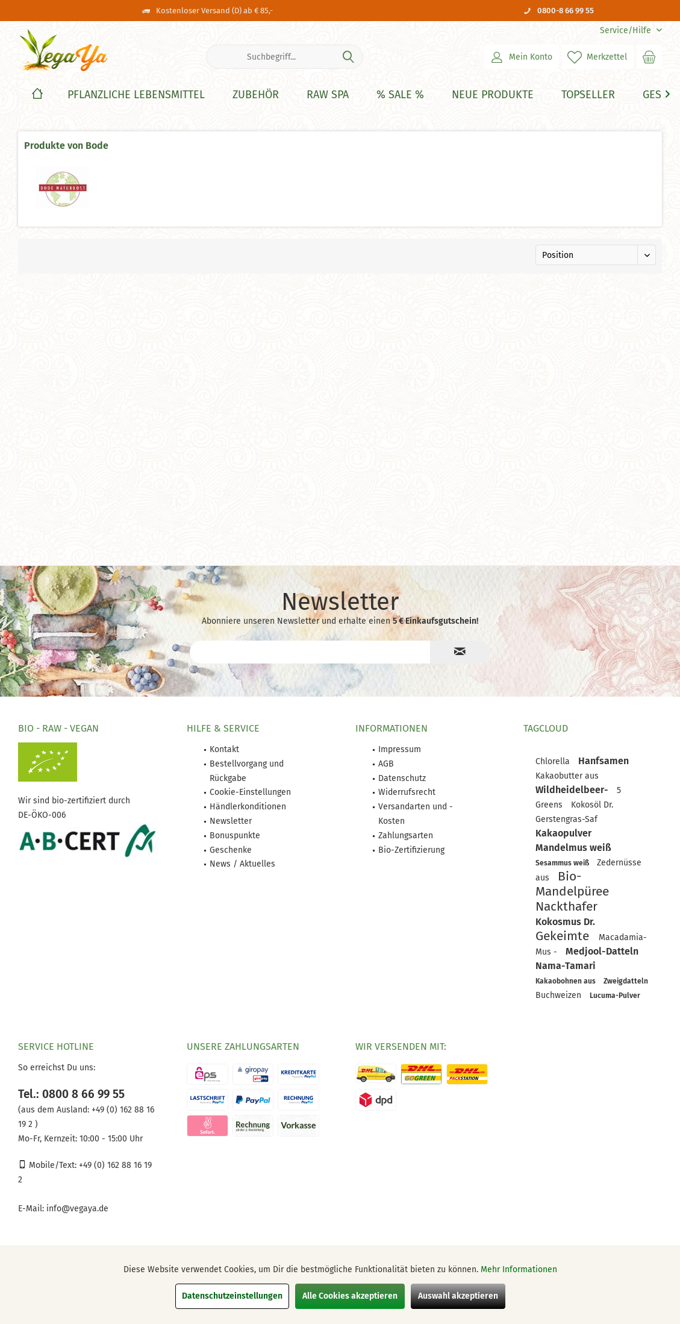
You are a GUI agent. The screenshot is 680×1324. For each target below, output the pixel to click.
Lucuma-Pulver (615, 995)
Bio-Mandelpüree (572, 883)
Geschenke (231, 850)
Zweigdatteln (626, 981)
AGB (386, 764)
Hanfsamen (603, 761)
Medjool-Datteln (602, 951)
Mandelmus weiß (573, 847)
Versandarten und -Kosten (415, 814)
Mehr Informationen (519, 1269)
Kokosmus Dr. (565, 921)
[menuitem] (626, 30)
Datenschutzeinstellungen (232, 1296)
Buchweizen (559, 995)
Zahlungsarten (405, 835)
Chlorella (553, 761)
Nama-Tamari (565, 965)
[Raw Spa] (327, 95)
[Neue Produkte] (492, 95)
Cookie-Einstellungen (250, 792)
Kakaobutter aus (567, 776)
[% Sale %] (400, 95)
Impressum (399, 749)
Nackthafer (566, 906)
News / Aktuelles (242, 864)
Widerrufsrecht (406, 792)
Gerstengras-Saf (566, 819)
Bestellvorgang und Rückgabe (247, 771)
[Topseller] (588, 95)
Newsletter (231, 821)
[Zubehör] (255, 95)
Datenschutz (402, 778)
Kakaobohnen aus (566, 981)
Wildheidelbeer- (573, 789)
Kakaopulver (563, 833)
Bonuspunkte (235, 835)
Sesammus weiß (563, 863)
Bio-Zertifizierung (411, 850)
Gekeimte (564, 936)
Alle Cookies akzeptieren (350, 1296)
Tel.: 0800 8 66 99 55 (71, 1094)
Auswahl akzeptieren (458, 1296)
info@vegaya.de (77, 1208)
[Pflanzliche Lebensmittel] (136, 95)
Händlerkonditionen (248, 807)
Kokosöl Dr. (592, 805)
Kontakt (224, 749)
